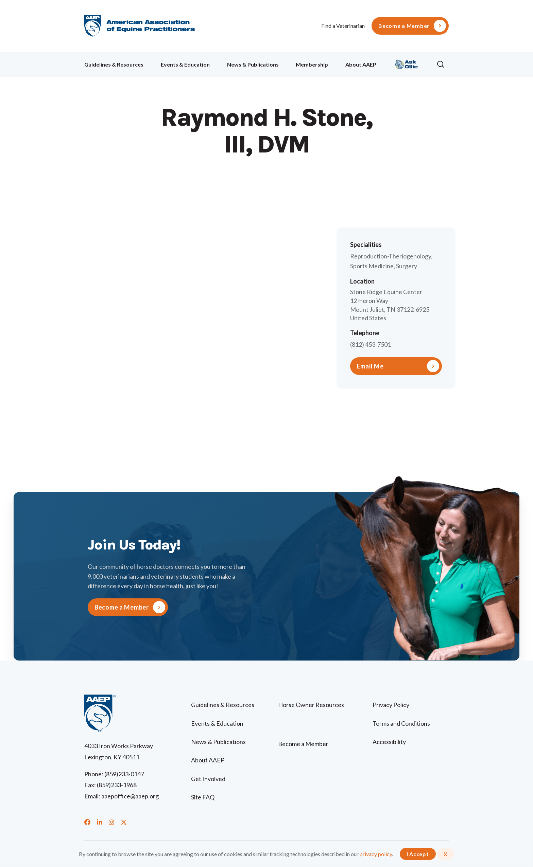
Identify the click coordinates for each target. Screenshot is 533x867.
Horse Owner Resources (311, 704)
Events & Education (185, 64)
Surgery (406, 266)
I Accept (418, 854)
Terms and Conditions (401, 723)
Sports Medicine (372, 266)
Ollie (406, 63)
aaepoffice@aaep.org (130, 796)
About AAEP (360, 64)
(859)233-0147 (124, 774)
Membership (312, 64)
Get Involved (208, 778)
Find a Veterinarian (343, 25)
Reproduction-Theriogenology (390, 256)
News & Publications (253, 64)
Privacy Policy (391, 704)
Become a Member (404, 26)
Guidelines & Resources (113, 64)
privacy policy (376, 854)
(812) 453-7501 (370, 344)
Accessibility (389, 741)
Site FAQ (202, 797)
